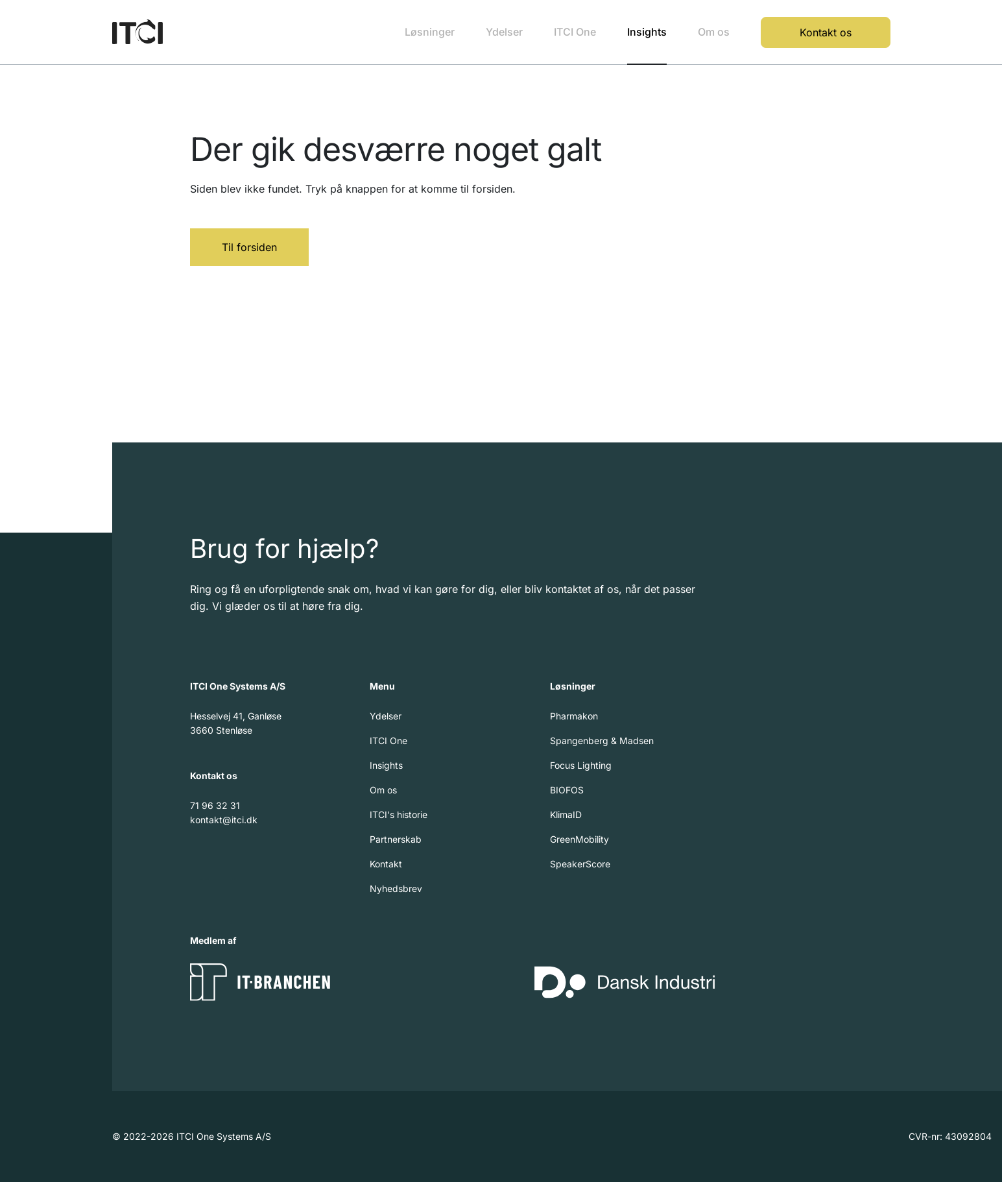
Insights (647, 31)
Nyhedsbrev (396, 888)
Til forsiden (249, 247)
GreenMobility (579, 839)
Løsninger (430, 31)
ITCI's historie (398, 814)
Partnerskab (396, 839)
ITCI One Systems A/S (237, 686)
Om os (714, 31)
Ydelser (504, 31)
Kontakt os (826, 32)
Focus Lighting (581, 765)
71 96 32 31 (215, 805)
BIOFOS (567, 789)
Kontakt (386, 863)
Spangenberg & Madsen (602, 740)
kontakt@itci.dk (223, 819)
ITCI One (575, 31)
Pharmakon (574, 715)
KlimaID (566, 814)
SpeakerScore (580, 863)
